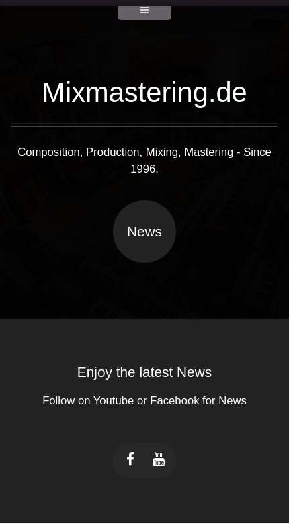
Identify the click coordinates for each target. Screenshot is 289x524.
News (144, 231)
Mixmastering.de (144, 92)
